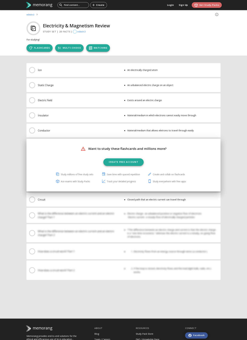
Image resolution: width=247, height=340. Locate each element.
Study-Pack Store (144, 333)
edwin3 (30, 14)
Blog (96, 333)
